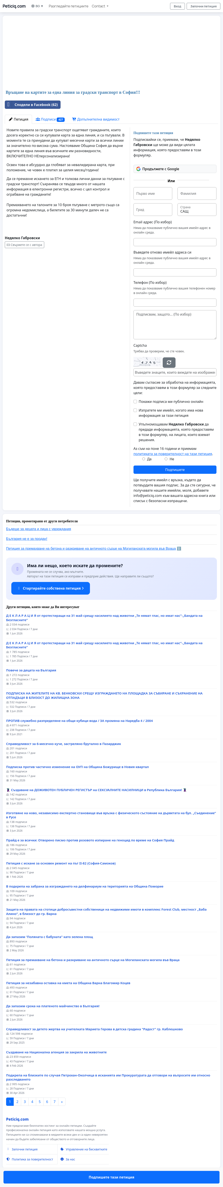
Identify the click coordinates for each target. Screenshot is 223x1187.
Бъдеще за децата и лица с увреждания (38, 529)
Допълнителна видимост (96, 119)
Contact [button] (99, 6)
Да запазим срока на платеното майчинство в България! (53, 1006)
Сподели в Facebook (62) (31, 105)
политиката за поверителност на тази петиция (172, 453)
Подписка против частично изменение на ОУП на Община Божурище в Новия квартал (77, 767)
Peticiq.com (14, 6)
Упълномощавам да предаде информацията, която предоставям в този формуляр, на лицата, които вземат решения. (176, 432)
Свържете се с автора (24, 245)
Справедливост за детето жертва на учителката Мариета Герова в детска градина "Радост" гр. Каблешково (94, 1029)
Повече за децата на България (31, 670)
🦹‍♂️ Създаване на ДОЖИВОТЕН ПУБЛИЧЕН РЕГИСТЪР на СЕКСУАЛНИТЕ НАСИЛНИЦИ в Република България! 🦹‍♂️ (96, 790)
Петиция (18, 119)
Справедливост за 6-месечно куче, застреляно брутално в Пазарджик (63, 744)
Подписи (50, 119)
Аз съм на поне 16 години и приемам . (173, 451)
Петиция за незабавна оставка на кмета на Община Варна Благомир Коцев (68, 983)
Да (149, 459)
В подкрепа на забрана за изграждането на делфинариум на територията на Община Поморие (84, 886)
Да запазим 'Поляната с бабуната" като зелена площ (49, 937)
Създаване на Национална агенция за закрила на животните (56, 1052)
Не (172, 459)
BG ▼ (37, 6)
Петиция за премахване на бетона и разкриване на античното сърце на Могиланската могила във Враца (91, 548)
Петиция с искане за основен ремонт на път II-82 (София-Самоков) (61, 863)
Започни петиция (203, 6)
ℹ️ (179, 548)
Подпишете (175, 469)
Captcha (140, 345)
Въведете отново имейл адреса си (162, 252)
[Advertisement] (111, 53)
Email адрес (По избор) (152, 222)
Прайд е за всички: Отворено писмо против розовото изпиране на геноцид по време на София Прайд (90, 840)
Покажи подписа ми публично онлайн (171, 401)
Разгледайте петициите (68, 6)
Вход (177, 6)
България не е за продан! (26, 539)
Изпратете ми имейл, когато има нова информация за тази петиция (171, 413)
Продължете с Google (157, 168)
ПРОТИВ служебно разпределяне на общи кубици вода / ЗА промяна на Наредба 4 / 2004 (79, 721)
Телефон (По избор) (150, 282)
